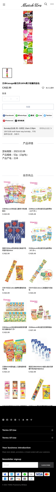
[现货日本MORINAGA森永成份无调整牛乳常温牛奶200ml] (41, 371)
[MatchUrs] (31, 4)
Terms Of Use (9, 430)
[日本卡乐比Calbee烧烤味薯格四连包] (15, 292)
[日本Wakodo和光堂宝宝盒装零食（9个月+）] (41, 252)
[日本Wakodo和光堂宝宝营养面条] (41, 330)
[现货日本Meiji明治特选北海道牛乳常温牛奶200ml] (15, 252)
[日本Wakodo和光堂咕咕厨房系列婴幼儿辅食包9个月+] (15, 331)
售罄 (28, 107)
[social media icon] (3, 420)
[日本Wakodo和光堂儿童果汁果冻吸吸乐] (15, 213)
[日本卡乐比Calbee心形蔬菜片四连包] (41, 292)
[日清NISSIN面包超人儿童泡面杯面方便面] (15, 371)
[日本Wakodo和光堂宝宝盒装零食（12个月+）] (41, 213)
